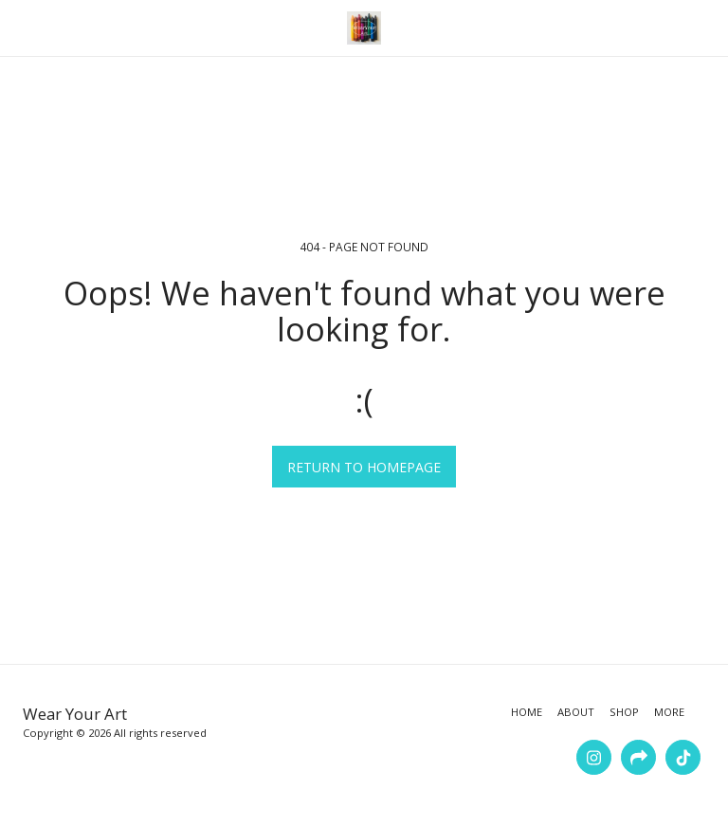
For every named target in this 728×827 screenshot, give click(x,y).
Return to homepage (364, 467)
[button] (21, 27)
